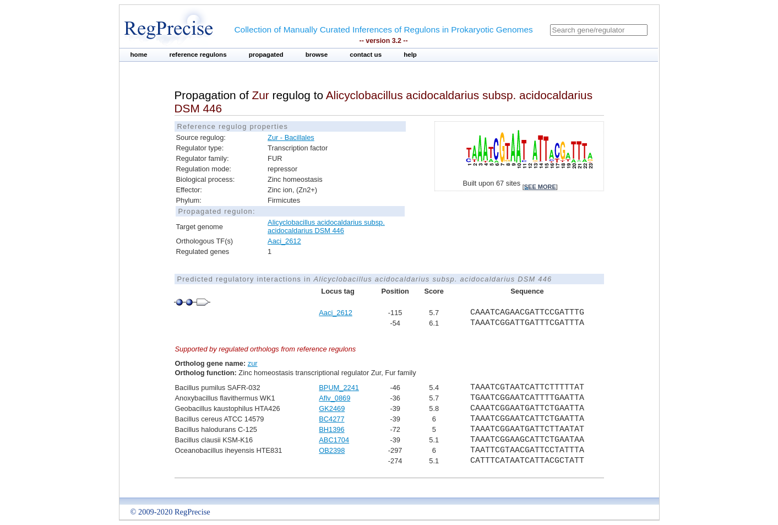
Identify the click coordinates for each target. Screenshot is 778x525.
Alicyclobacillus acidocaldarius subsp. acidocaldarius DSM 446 (326, 226)
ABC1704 (334, 440)
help (410, 54)
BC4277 (331, 419)
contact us (366, 54)
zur (253, 363)
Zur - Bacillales (291, 137)
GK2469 (332, 408)
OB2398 (332, 450)
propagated (266, 54)
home (139, 54)
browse (317, 54)
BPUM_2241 (339, 387)
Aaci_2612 (284, 241)
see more (540, 186)
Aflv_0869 (334, 398)
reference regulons (197, 54)
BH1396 (331, 429)
